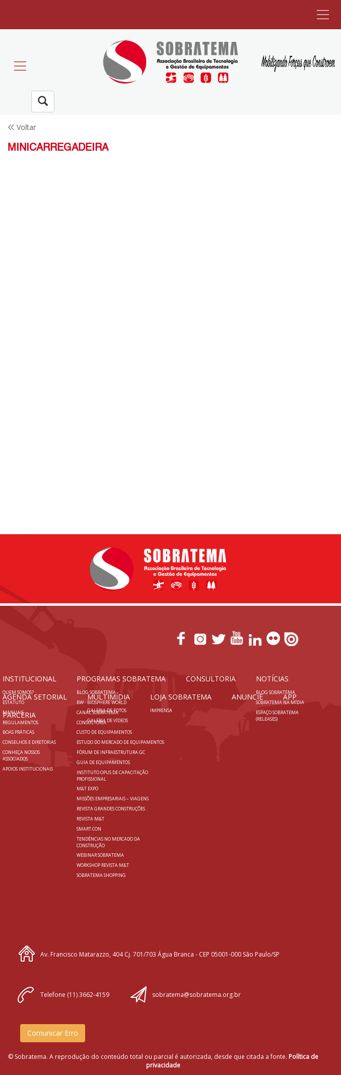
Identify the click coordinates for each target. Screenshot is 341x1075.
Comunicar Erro (52, 1033)
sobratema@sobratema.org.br (196, 994)
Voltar (26, 127)
